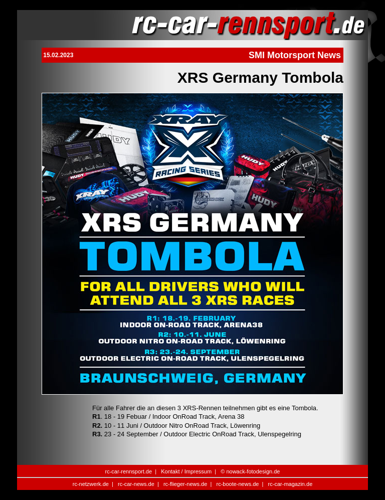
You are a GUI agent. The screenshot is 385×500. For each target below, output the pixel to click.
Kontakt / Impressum (186, 471)
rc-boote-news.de (237, 484)
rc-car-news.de (136, 484)
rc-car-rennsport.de (128, 471)
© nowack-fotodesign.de (250, 471)
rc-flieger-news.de (185, 484)
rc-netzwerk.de (91, 484)
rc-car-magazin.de (290, 484)
